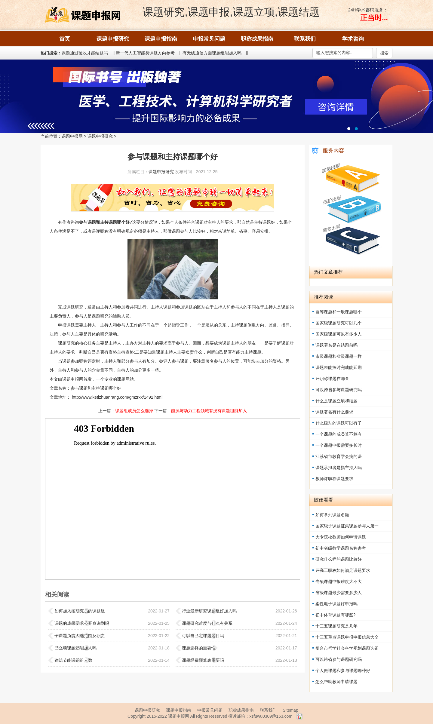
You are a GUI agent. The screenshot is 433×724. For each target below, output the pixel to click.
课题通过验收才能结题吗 (85, 53)
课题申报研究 (100, 136)
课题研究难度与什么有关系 (207, 623)
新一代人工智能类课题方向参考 (145, 53)
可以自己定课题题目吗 (203, 635)
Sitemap (290, 710)
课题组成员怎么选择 (134, 410)
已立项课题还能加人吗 (75, 648)
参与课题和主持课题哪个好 (96, 388)
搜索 (384, 53)
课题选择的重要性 (199, 648)
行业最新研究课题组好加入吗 (209, 611)
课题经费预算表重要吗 (203, 660)
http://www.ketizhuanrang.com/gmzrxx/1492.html (116, 397)
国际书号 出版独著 (216, 96)
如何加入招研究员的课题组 (79, 611)
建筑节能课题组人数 (73, 660)
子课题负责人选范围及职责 (79, 635)
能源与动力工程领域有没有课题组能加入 (209, 410)
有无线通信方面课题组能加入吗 (212, 53)
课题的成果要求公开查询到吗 (81, 623)
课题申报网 (72, 136)
